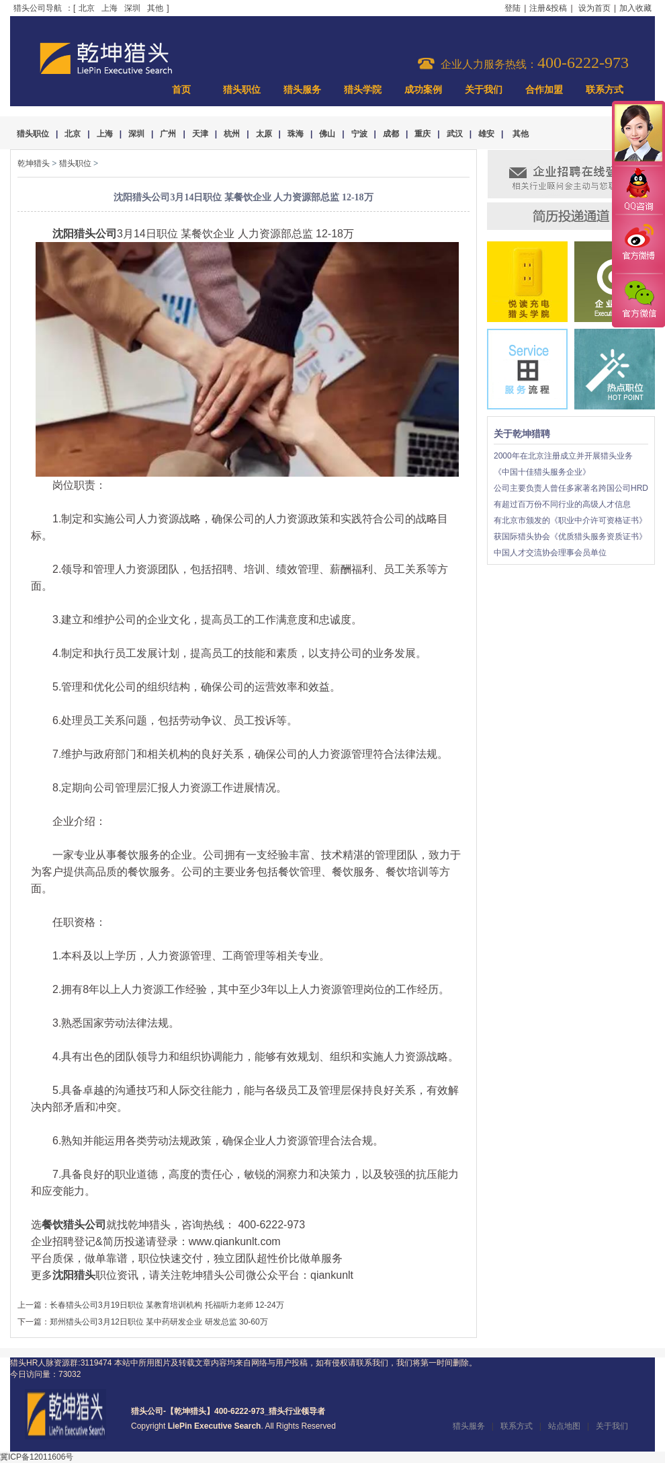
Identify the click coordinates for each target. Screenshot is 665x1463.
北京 (87, 8)
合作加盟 (544, 90)
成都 (391, 134)
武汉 (455, 134)
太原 (264, 134)
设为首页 (594, 8)
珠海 (295, 134)
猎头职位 (242, 90)
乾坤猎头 (33, 163)
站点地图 (564, 1426)
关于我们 (483, 90)
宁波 (359, 134)
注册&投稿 (548, 8)
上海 (109, 8)
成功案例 (423, 90)
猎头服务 (302, 90)
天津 (200, 134)
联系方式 (604, 90)
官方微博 (638, 244)
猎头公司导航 (37, 8)
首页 (181, 90)
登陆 (512, 8)
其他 (155, 8)
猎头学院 (363, 90)
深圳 (132, 8)
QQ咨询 (638, 190)
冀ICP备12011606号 (36, 1457)
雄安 (486, 134)
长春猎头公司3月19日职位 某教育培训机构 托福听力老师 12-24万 (167, 1305)
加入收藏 (635, 8)
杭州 (232, 134)
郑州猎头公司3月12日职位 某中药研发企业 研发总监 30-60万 (159, 1322)
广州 (168, 134)
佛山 (327, 134)
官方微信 (638, 300)
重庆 (422, 134)
